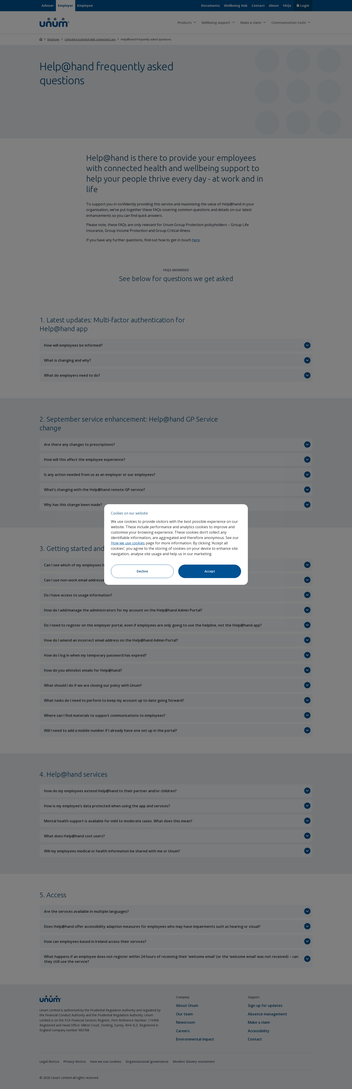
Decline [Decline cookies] (142, 571)
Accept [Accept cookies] (210, 571)
